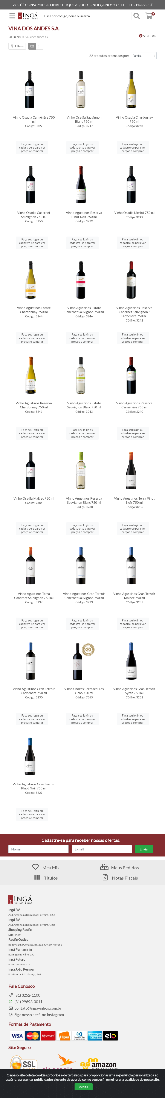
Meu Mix (46, 867)
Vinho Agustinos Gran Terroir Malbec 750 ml (134, 596)
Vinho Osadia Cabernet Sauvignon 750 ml (33, 215)
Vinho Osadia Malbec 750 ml (34, 498)
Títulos (45, 877)
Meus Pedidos (119, 867)
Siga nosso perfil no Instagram (36, 1014)
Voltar (147, 36)
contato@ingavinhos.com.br (34, 1008)
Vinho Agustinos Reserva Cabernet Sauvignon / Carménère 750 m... (134, 312)
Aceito (83, 1087)
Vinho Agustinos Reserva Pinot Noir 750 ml (84, 215)
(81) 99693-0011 (25, 1001)
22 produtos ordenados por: (109, 56)
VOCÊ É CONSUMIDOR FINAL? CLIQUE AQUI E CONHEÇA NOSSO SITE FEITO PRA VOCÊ (82, 5)
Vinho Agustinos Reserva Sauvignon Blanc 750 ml (84, 500)
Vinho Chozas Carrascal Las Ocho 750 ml (84, 691)
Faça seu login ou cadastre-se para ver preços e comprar (32, 147)
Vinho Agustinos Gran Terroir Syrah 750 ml (134, 691)
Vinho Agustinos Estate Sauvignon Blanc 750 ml (84, 405)
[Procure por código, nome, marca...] (85, 16)
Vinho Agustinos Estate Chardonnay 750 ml (34, 310)
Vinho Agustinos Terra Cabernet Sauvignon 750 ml (33, 596)
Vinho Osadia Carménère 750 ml (34, 119)
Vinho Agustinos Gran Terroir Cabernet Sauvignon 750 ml (84, 596)
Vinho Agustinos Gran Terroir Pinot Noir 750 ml (34, 786)
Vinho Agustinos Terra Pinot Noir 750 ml (134, 500)
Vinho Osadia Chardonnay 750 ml (134, 119)
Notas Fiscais (119, 877)
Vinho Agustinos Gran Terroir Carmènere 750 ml (34, 691)
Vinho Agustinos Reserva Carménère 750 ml (134, 405)
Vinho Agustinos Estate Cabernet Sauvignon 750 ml (84, 310)
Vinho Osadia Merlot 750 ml (134, 213)
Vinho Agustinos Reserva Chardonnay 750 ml (34, 405)
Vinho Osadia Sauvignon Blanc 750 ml (84, 119)
